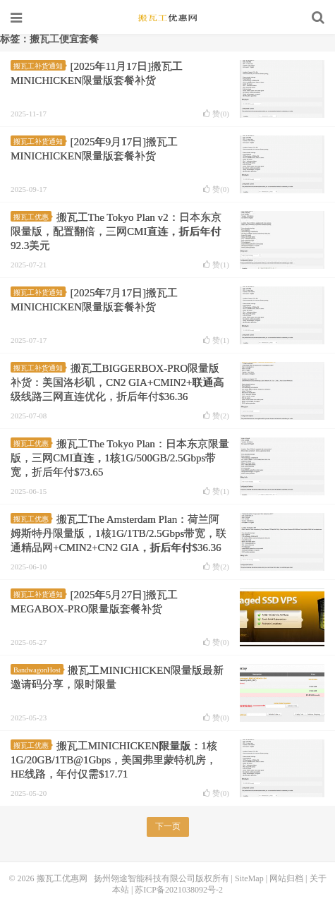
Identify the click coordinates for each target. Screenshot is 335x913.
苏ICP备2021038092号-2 (179, 890)
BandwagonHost (38, 670)
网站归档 (286, 878)
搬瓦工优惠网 (168, 18)
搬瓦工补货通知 (39, 66)
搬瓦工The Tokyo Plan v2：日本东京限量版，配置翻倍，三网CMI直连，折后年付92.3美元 (116, 231)
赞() (216, 114)
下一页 (168, 826)
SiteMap (249, 878)
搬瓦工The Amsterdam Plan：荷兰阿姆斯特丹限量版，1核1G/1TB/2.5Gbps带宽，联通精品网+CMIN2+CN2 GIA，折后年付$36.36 (118, 533)
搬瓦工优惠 (32, 217)
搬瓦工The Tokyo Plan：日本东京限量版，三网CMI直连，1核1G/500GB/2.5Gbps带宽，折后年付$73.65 (120, 458)
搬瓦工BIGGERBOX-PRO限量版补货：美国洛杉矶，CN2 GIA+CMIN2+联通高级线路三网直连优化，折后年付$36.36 (117, 382)
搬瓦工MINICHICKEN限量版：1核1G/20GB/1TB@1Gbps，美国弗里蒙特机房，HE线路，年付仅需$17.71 (114, 760)
